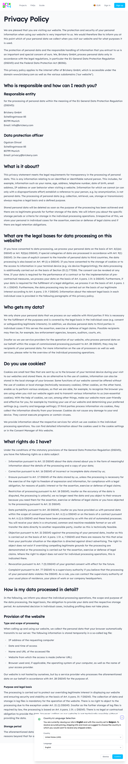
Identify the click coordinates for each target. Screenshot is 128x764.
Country (46, 732)
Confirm (116, 755)
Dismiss (104, 755)
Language (47, 742)
